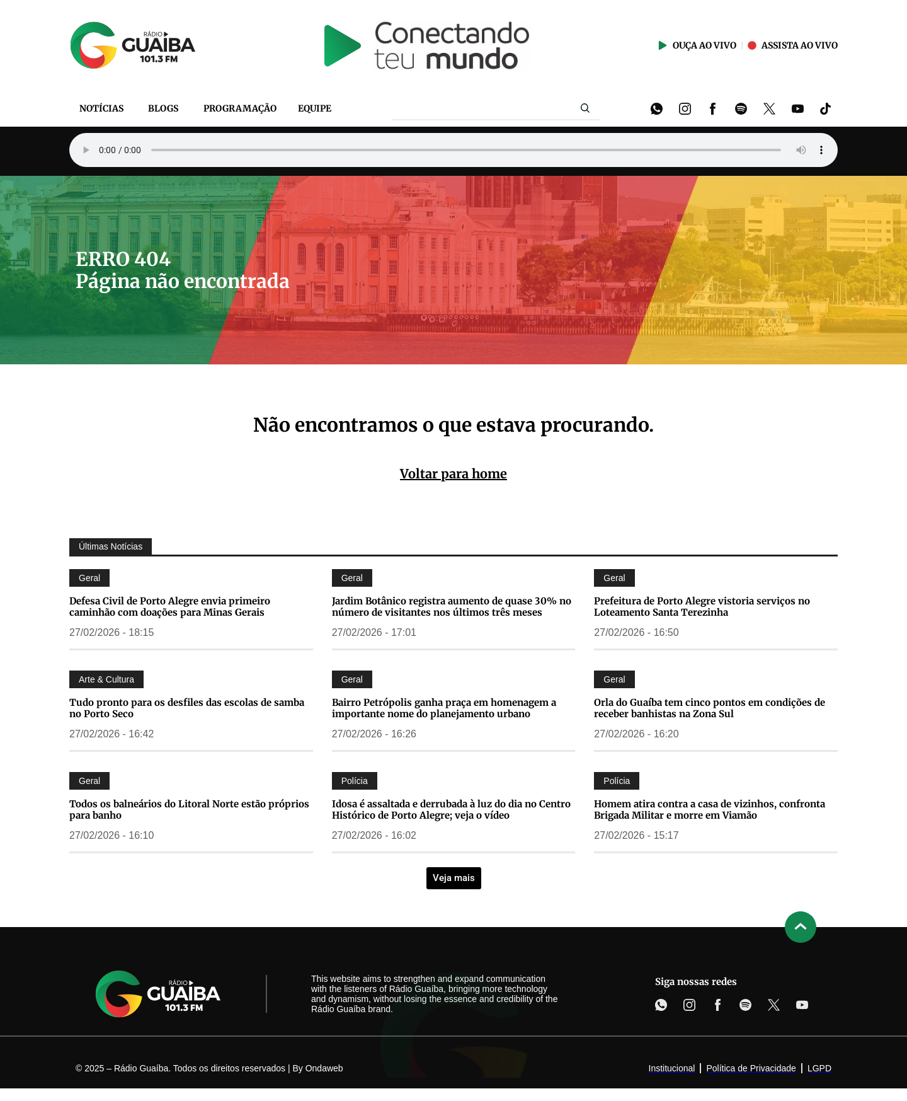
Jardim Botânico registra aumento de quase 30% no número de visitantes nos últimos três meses (451, 606)
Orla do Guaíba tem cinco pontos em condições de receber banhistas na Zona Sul (709, 708)
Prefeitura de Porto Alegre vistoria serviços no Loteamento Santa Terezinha (702, 606)
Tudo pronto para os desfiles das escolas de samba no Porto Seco (186, 708)
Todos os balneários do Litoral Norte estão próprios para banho (189, 809)
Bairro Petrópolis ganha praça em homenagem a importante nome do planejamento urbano (444, 708)
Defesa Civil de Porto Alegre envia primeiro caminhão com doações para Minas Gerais (169, 606)
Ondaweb (324, 1068)
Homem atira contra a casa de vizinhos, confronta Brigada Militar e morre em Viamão (709, 809)
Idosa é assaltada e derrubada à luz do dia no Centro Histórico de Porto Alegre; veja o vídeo (451, 809)
